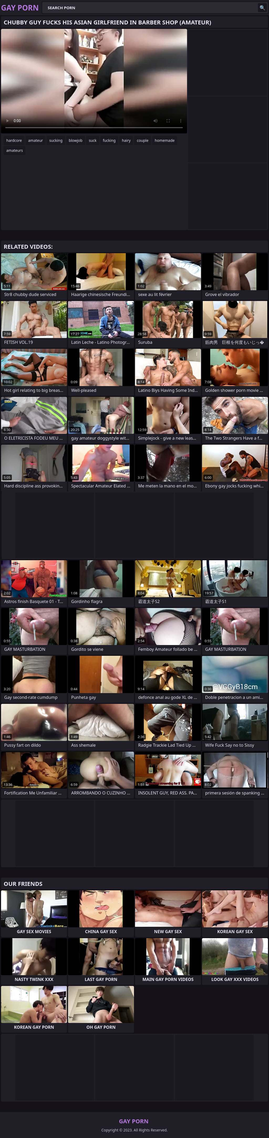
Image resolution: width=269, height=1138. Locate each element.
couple (142, 140)
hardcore (14, 140)
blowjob (75, 140)
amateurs (14, 150)
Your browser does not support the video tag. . (94, 81)
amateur (35, 140)
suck (93, 140)
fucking (109, 140)
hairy (126, 140)
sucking (55, 140)
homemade (165, 140)
